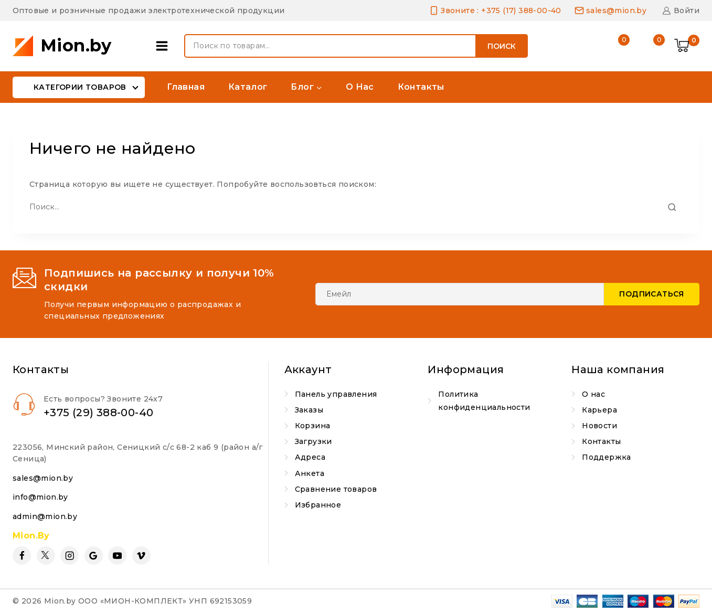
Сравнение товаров (336, 489)
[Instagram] (69, 555)
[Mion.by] (62, 46)
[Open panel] (164, 45)
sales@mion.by (43, 478)
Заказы (309, 410)
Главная (186, 87)
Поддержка (606, 457)
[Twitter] (46, 555)
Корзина (313, 425)
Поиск (501, 46)
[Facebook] (22, 555)
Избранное (318, 505)
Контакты (421, 87)
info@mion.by (40, 497)
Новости (599, 425)
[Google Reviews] (93, 555)
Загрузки (313, 441)
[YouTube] (117, 555)
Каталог (248, 87)
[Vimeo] (141, 555)
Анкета (309, 473)
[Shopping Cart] (686, 46)
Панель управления (336, 394)
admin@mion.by (45, 516)
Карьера (599, 410)
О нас (360, 87)
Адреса (310, 457)
